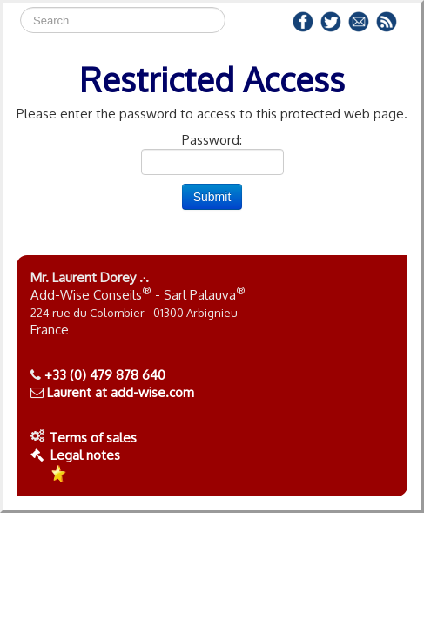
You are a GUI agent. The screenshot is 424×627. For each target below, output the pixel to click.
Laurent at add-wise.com (120, 392)
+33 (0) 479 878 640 (104, 375)
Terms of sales (93, 437)
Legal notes (75, 455)
